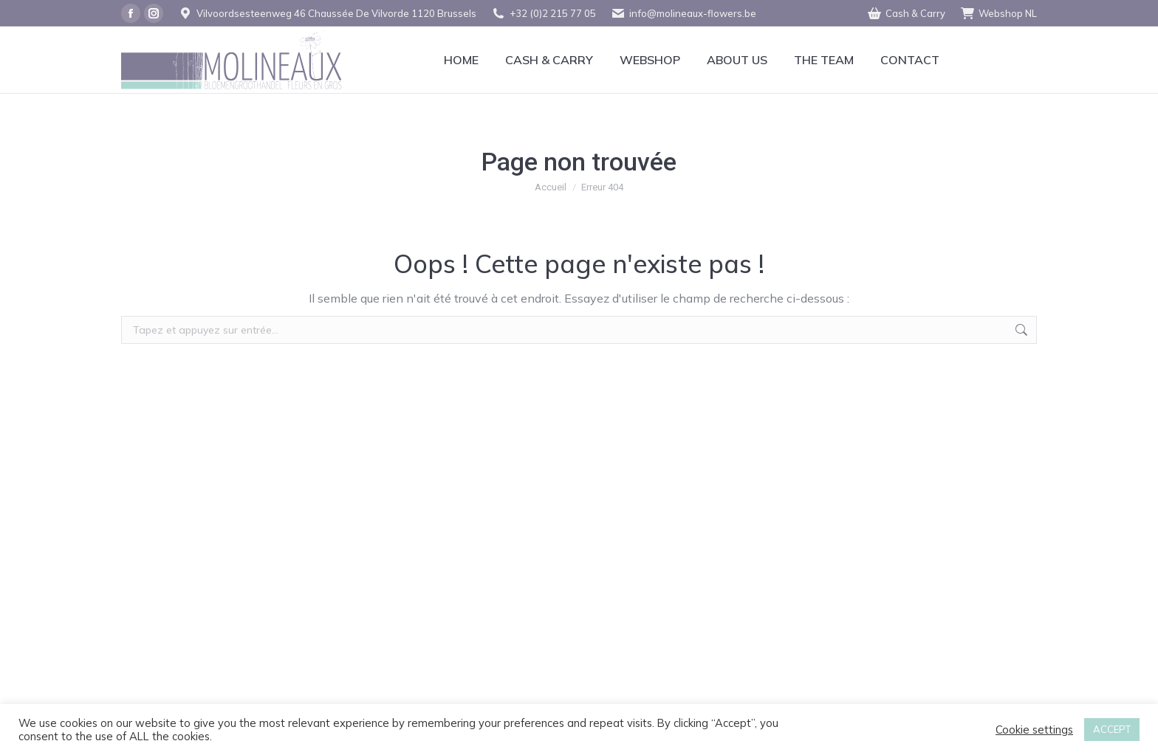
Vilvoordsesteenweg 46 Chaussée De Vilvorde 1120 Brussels (327, 14)
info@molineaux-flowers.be (683, 14)
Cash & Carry (906, 14)
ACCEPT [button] (1112, 729)
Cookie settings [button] (1034, 730)
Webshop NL (998, 14)
